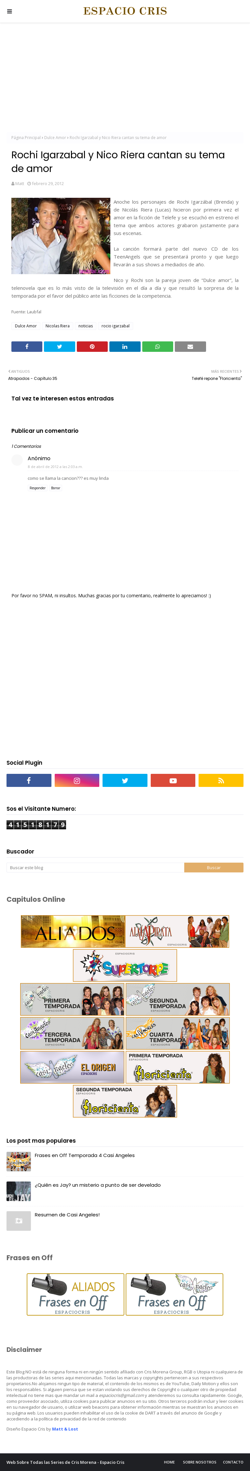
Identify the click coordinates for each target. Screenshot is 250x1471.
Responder (38, 488)
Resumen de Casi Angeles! (67, 1214)
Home (169, 1462)
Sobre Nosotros (199, 1462)
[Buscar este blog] (95, 867)
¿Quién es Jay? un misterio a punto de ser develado (98, 1184)
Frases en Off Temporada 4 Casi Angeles (85, 1155)
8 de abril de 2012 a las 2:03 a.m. (55, 466)
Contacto (233, 1462)
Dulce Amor (55, 137)
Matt (19, 183)
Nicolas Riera (58, 326)
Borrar (55, 488)
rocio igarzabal (116, 326)
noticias (85, 326)
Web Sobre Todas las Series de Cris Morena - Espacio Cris (65, 1462)
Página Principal (26, 137)
